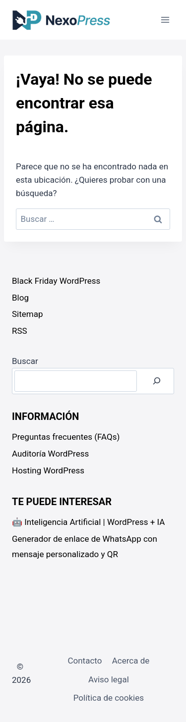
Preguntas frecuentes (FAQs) (66, 437)
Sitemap (27, 314)
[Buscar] (157, 381)
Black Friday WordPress (56, 281)
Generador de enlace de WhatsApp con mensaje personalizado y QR (84, 546)
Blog (20, 298)
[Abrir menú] (165, 19)
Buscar (25, 361)
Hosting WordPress (48, 470)
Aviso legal (108, 679)
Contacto (84, 661)
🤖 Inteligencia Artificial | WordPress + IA (88, 522)
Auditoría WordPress (50, 454)
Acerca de (131, 661)
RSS (19, 331)
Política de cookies (108, 698)
